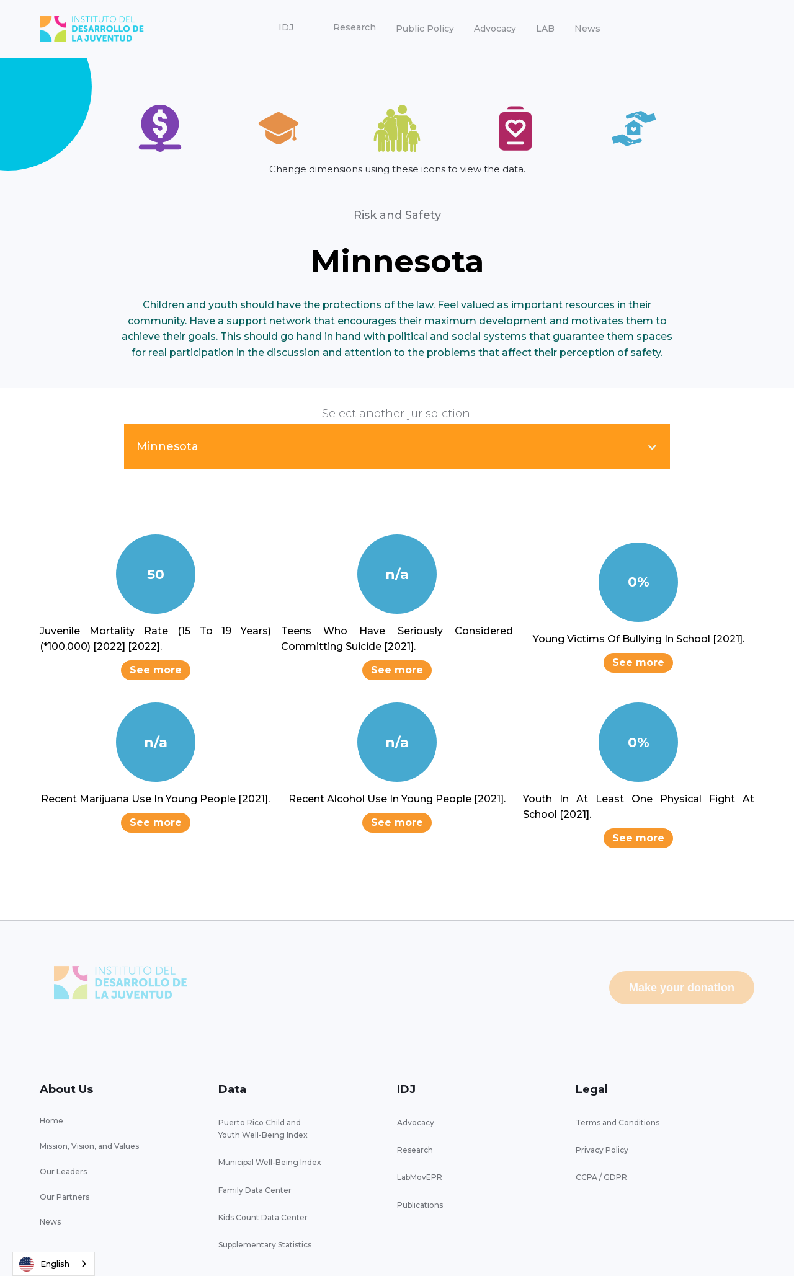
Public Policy (425, 28)
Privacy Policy (602, 1149)
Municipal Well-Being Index (269, 1162)
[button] (286, 28)
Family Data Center (255, 1190)
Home (51, 1120)
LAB (545, 28)
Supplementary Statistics (264, 1244)
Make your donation (681, 987)
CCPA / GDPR (601, 1177)
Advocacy (495, 28)
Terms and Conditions (617, 1122)
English (44, 1264)
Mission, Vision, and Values (89, 1146)
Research (415, 1149)
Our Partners (64, 1197)
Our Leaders (63, 1171)
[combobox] (53, 1264)
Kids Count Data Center (263, 1217)
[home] (92, 29)
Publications (420, 1205)
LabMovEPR (419, 1177)
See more (156, 670)
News (587, 28)
